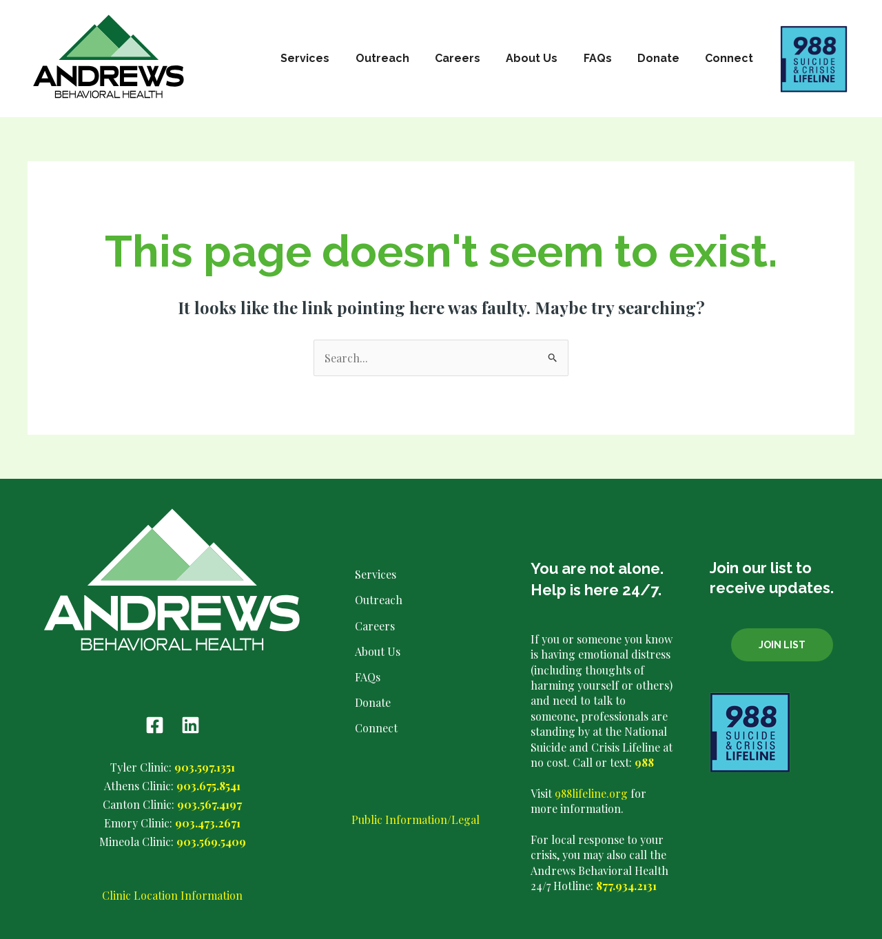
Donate (664, 58)
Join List (782, 644)
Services (329, 58)
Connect (731, 58)
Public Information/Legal (415, 819)
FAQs (607, 58)
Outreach (402, 58)
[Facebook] (154, 725)
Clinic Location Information (172, 895)
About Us (545, 58)
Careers (474, 58)
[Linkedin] (190, 725)
